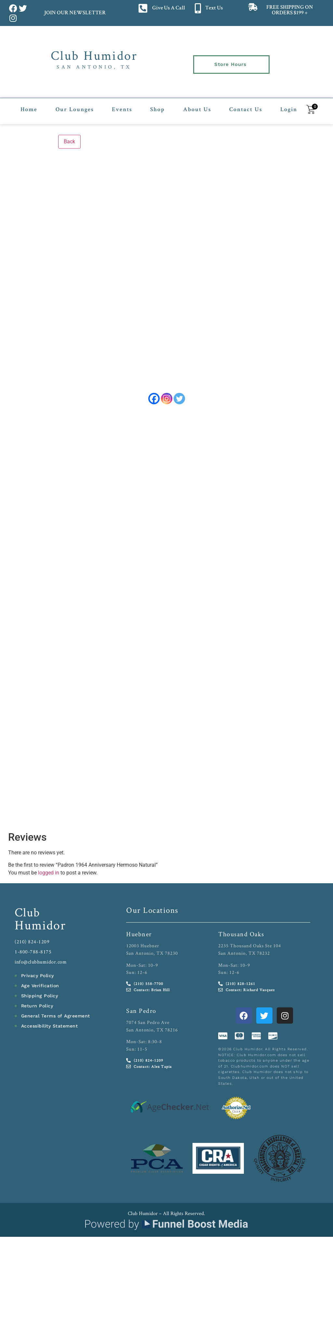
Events (122, 106)
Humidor (40, 928)
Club (27, 915)
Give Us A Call (168, 8)
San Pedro (141, 1014)
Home (28, 106)
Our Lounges (75, 106)
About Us (197, 106)
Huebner (139, 937)
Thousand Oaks (241, 937)
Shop (157, 106)
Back (69, 137)
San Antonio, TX (94, 66)
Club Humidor (94, 55)
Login (288, 106)
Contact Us (245, 106)
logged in (48, 876)
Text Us (214, 8)
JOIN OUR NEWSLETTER (75, 13)
